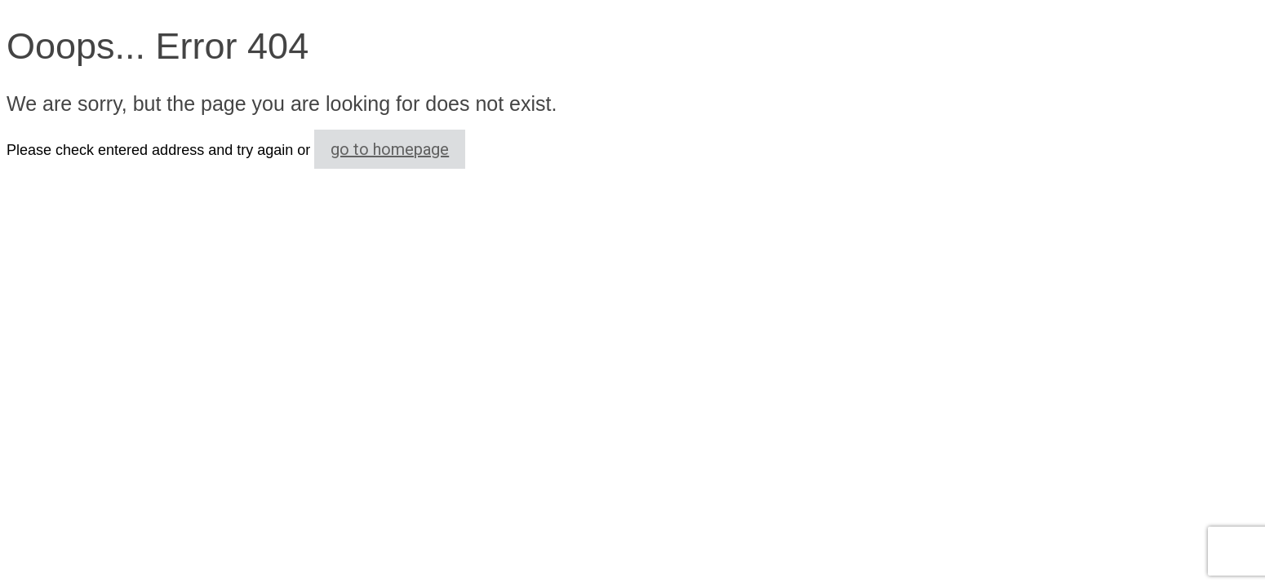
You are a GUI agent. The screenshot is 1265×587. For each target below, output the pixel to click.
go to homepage (390, 149)
